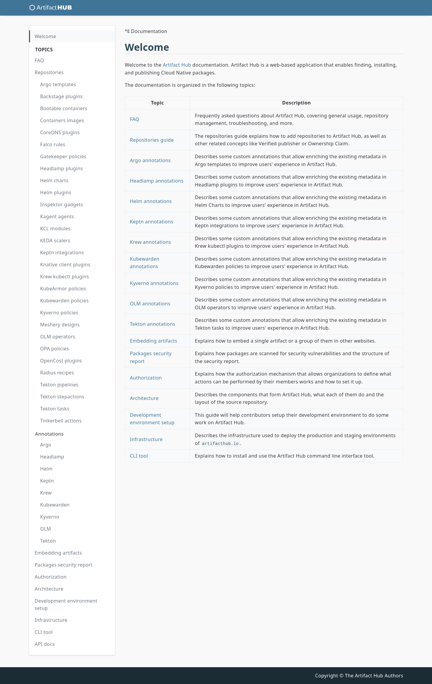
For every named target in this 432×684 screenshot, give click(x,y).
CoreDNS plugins (60, 132)
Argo (46, 444)
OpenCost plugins (61, 360)
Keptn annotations (151, 221)
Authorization (50, 577)
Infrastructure (50, 620)
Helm (46, 468)
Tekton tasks (54, 408)
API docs (44, 644)
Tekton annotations (152, 324)
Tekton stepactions (62, 396)
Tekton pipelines (59, 384)
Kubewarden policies (64, 300)
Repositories (49, 72)
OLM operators (57, 336)
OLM (45, 528)
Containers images (62, 120)
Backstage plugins (61, 96)
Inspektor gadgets (61, 204)
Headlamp (52, 456)
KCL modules (55, 228)
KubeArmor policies (63, 288)
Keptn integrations (62, 252)
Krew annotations (150, 242)
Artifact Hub (177, 65)
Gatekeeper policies (63, 156)
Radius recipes (57, 372)
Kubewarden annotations (144, 263)
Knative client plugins (65, 264)
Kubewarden (55, 504)
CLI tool (43, 632)
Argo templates (58, 84)
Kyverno (49, 516)
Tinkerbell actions (61, 420)
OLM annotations (150, 303)
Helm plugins (55, 192)
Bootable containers (63, 108)
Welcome (45, 36)
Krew (46, 492)
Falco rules (52, 144)
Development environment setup (65, 604)
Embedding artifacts (58, 552)
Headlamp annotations (157, 180)
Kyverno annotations (154, 283)
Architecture (48, 589)
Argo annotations (150, 160)
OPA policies (54, 348)
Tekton (48, 540)
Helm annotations (151, 201)
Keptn (47, 480)
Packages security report (63, 564)
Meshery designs (60, 324)
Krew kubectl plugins (64, 276)
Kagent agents (57, 216)
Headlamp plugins (61, 168)
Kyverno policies (59, 312)
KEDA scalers (55, 240)
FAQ (39, 60)
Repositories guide (152, 140)
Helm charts (54, 180)
